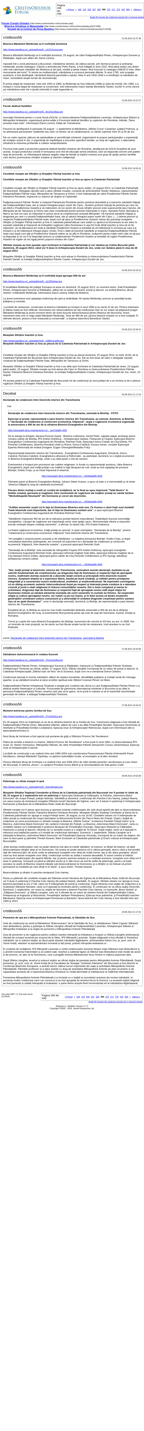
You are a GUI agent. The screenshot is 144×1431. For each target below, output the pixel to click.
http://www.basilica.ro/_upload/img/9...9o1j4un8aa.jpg (33, 111)
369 (128, 9)
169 (79, 9)
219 (84, 9)
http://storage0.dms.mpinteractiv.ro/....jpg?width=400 (37, 430)
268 (99, 9)
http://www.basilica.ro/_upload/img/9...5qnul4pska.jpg (33, 786)
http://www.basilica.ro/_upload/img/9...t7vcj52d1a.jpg (32, 716)
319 (123, 9)
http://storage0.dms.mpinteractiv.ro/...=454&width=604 (72, 476)
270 (108, 9)
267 (94, 9)
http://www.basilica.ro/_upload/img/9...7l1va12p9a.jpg (33, 660)
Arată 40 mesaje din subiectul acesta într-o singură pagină (117, 17)
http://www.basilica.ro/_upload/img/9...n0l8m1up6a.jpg (33, 340)
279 (118, 9)
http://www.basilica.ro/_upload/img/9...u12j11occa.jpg (33, 49)
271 (113, 9)
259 (89, 9)
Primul (70, 9)
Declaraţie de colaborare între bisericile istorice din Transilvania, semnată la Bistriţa (57, 638)
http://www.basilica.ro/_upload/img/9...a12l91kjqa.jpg (32, 281)
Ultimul (138, 9)
